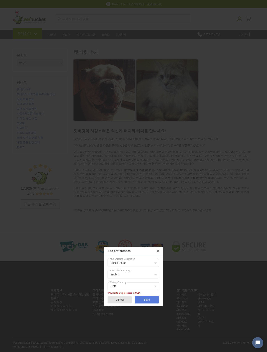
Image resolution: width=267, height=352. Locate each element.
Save (147, 299)
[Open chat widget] (257, 342)
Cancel (120, 299)
